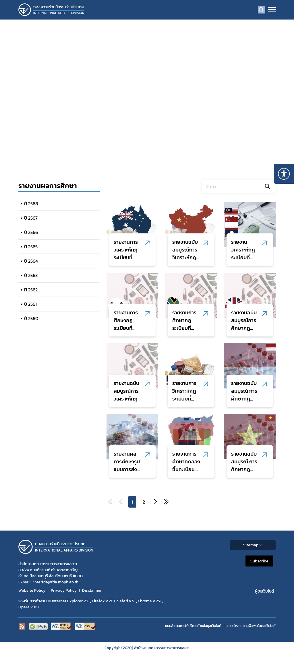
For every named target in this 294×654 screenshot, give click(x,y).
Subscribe (259, 561)
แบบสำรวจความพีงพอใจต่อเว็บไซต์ (251, 625)
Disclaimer (92, 590)
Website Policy (31, 590)
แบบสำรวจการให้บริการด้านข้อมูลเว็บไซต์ (193, 625)
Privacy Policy (64, 590)
